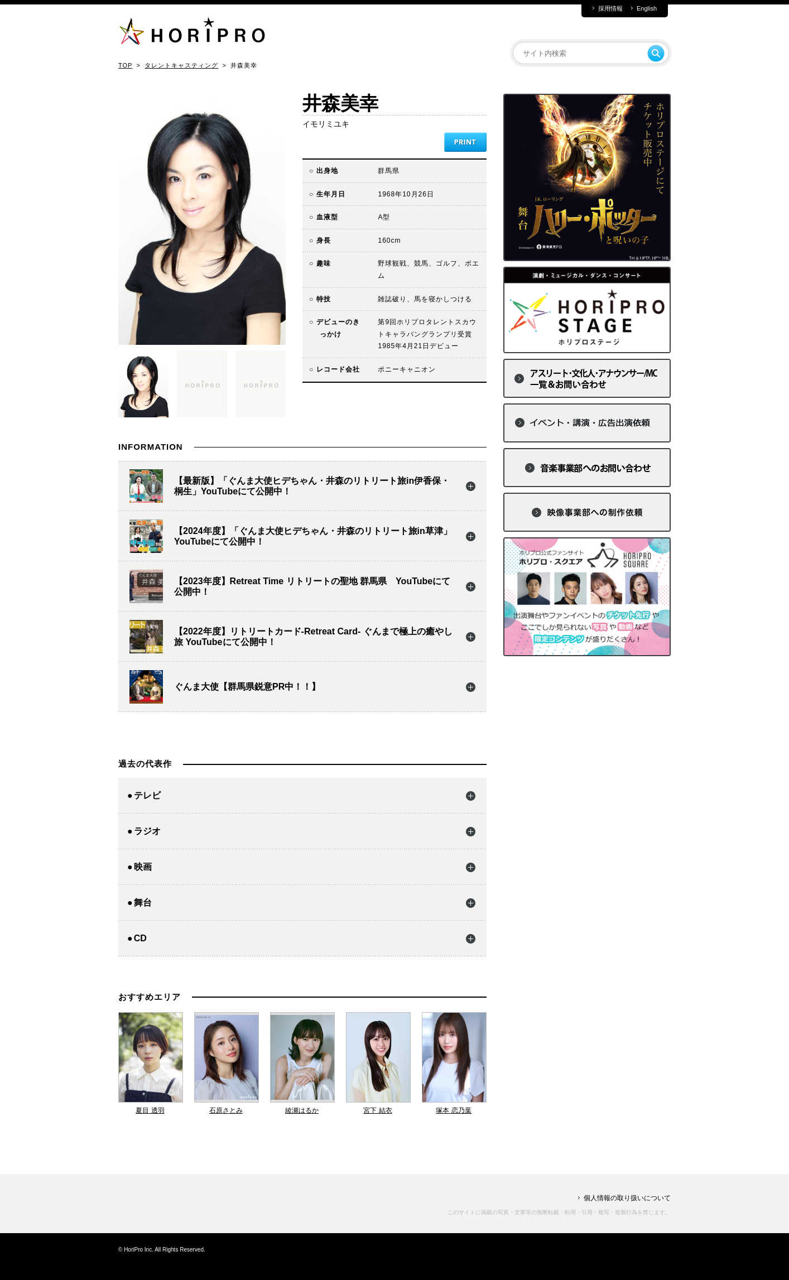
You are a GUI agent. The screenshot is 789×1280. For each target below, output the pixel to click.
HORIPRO (192, 33)
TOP (125, 65)
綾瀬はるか (302, 1110)
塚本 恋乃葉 (453, 1110)
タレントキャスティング (181, 65)
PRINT (465, 142)
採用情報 (610, 9)
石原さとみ (226, 1110)
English (647, 9)
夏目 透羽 (150, 1110)
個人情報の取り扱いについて (627, 1198)
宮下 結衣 (377, 1110)
